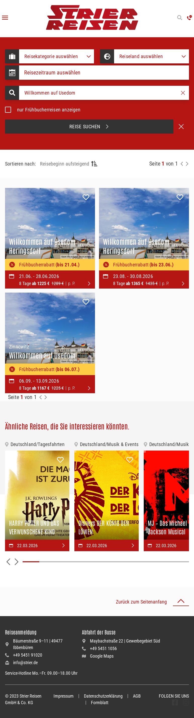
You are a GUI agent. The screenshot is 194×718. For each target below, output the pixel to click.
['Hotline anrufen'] (189, 17)
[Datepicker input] (104, 72)
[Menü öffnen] (5, 18)
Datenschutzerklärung (103, 696)
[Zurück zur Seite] (182, 164)
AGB (137, 696)
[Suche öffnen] (179, 18)
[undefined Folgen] (175, 702)
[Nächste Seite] (187, 164)
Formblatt (99, 702)
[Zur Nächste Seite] (46, 397)
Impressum (64, 696)
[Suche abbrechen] (181, 126)
